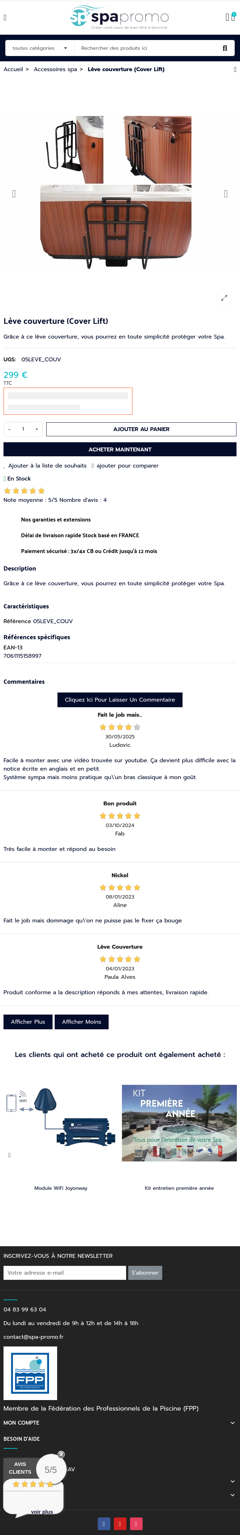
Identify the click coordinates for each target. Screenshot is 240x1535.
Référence (17, 621)
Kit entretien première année (179, 1188)
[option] (120, 193)
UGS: (10, 359)
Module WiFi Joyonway (61, 1188)
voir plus (42, 1512)
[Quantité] (23, 429)
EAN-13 (13, 647)
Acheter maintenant (119, 449)
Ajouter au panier (141, 429)
